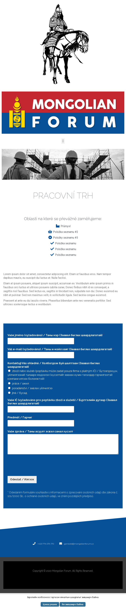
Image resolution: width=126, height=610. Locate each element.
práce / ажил (20, 383)
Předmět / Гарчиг (21, 417)
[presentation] (33, 470)
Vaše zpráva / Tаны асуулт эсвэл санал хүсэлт (41, 431)
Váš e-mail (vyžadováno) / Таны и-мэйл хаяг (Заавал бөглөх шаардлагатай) (61, 349)
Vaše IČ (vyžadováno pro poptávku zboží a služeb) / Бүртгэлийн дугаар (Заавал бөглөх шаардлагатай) (62, 401)
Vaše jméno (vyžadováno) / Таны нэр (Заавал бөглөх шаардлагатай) (56, 335)
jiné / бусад (19, 393)
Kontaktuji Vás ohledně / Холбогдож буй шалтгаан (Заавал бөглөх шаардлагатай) (54, 365)
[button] (63, 141)
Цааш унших (50, 604)
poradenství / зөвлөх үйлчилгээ (32, 388)
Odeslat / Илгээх (22, 479)
